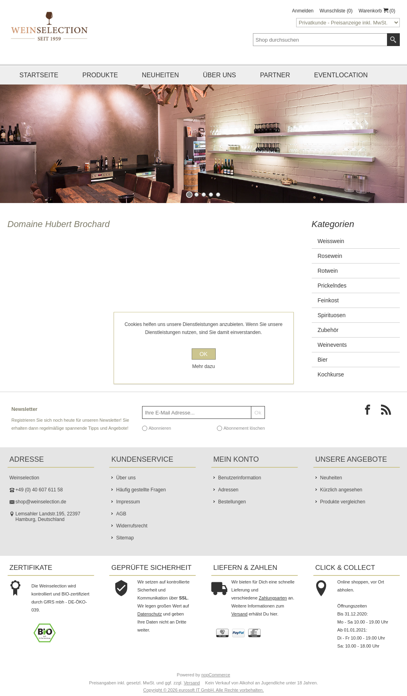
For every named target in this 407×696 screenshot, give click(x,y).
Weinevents (332, 345)
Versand (239, 614)
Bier (323, 359)
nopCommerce (215, 674)
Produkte (100, 75)
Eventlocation (341, 75)
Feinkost (328, 300)
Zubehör (328, 330)
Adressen (228, 490)
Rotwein (328, 271)
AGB (121, 514)
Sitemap (125, 538)
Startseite (39, 75)
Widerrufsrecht (131, 526)
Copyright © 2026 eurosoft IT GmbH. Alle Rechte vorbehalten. (203, 690)
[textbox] (320, 39)
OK (203, 354)
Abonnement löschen (244, 428)
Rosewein (330, 256)
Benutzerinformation (239, 478)
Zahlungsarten (273, 597)
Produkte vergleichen (342, 502)
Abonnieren (159, 428)
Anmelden (303, 11)
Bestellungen (232, 502)
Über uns (219, 75)
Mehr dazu (203, 366)
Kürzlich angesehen (341, 490)
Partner (275, 75)
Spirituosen (332, 315)
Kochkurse (331, 374)
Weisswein (331, 241)
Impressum (128, 502)
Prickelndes (332, 285)
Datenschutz (149, 614)
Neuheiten (160, 75)
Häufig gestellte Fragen (141, 490)
